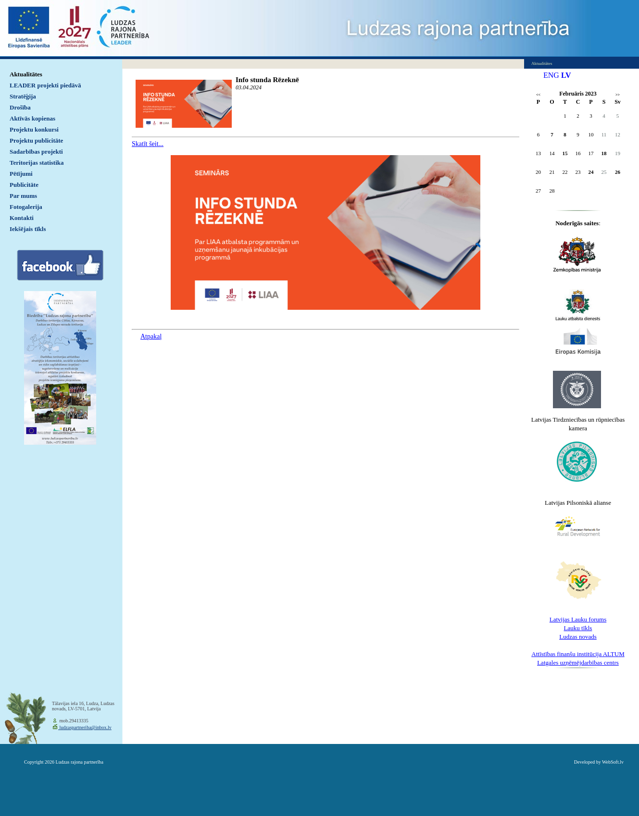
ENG (551, 75)
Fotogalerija (26, 206)
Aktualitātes (26, 74)
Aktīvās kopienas (32, 118)
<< (538, 95)
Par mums (23, 195)
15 (565, 153)
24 (591, 172)
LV (566, 75)
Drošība (20, 107)
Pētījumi (21, 173)
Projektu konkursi (34, 129)
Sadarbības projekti (36, 151)
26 (617, 172)
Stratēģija (23, 96)
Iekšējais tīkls (28, 228)
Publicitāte (24, 184)
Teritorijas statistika (37, 162)
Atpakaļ (151, 336)
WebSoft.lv (613, 762)
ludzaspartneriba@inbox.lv (85, 727)
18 (604, 153)
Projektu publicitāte (36, 140)
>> (617, 95)
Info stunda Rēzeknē (267, 80)
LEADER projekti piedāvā (45, 85)
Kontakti (22, 217)
